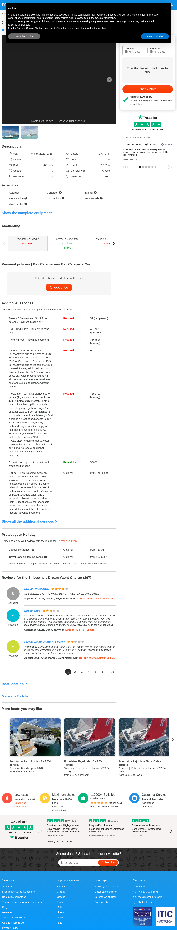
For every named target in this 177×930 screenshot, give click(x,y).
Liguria (61, 912)
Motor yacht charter (105, 891)
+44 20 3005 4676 (145, 891)
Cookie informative (13, 922)
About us (7, 886)
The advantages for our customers (22, 902)
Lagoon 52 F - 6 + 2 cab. (80, 629)
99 (112, 671)
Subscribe (108, 862)
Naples (61, 917)
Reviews (7, 912)
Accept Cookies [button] (154, 36)
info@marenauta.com (147, 896)
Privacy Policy (10, 927)
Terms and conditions (14, 917)
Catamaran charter (105, 896)
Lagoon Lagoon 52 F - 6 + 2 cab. (95, 598)
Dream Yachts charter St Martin (44, 642)
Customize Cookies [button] (24, 36)
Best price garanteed (14, 896)
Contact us (139, 886)
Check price (59, 287)
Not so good (32, 610)
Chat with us (142, 902)
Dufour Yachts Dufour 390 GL (97, 657)
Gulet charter (101, 902)
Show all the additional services (29, 521)
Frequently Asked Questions (18, 891)
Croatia (61, 891)
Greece (61, 896)
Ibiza (59, 922)
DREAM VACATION (36, 589)
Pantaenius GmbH (68, 540)
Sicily (60, 902)
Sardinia (61, 886)
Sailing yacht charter (106, 886)
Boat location (15, 684)
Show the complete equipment (27, 213)
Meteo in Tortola (17, 696)
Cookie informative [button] (105, 18)
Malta (60, 907)
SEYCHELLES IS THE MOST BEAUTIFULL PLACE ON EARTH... (62, 593)
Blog (4, 907)
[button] (167, 8)
